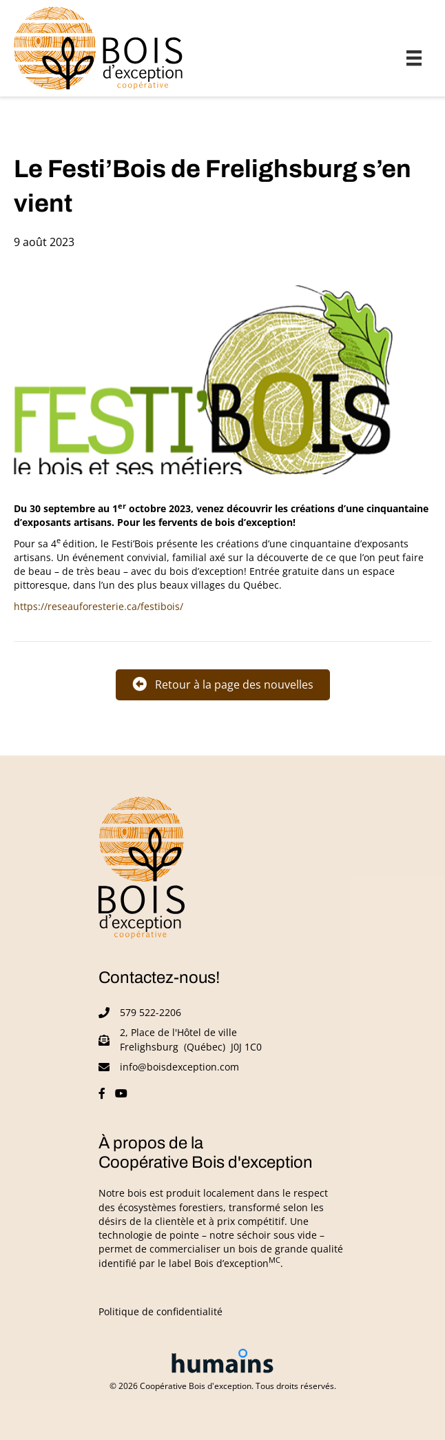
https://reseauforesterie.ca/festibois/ (98, 606)
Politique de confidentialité (160, 1311)
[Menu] (414, 58)
